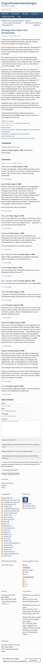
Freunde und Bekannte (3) (12, 543)
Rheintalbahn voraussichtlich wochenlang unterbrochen (15, 134)
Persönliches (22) (9, 551)
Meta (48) (6, 521)
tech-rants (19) (8, 517)
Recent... (4, 485)
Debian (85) (8, 506)
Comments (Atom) (30, 508)
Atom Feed (27, 503)
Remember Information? (10, 470)
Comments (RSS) (29, 506)
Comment (4, 419)
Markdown (4, 440)
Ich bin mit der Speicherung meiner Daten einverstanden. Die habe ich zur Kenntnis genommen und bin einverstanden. (21, 464)
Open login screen (7, 565)
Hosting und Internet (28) (11, 511)
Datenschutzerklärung (8, 464)
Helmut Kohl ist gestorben (8, 136)
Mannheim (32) (8, 547)
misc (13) (6, 523)
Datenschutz (15, 14)
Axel (2, 267)
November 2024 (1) (7, 483)
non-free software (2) (10, 513)
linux (25, 581)
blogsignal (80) (8, 498)
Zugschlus (34, 14)
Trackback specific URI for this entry (10, 147)
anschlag (17, 123)
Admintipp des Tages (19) (12, 502)
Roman (3, 216)
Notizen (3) (6, 532)
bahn (21, 123)
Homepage (4, 414)
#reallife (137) (7, 534)
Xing (19, 16)
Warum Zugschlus (6, 127)
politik (28, 123)
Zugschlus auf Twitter (8, 16)
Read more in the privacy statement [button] (14, 661)
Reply (9, 179)
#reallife (3, 121)
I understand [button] (33, 660)
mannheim (26, 583)
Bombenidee (28, 150)
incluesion (29, 577)
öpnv (25, 123)
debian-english (28, 570)
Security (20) (8, 515)
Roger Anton (5, 166)
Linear (14, 163)
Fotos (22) (7, 538)
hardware (26, 574)
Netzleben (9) (7, 526)
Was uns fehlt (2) (9, 519)
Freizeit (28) (7, 541)
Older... (3, 487)
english (26, 572)
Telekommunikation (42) (11, 553)
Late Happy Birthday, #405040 (20, 20)
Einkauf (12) (7, 536)
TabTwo (4, 233)
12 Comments (10, 121)
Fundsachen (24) (9, 528)
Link (6, 179)
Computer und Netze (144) (11, 500)
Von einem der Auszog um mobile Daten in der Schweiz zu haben (18, 138)
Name (3, 403)
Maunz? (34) (8, 549)
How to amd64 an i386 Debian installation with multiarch (32, 619)
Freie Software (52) (10, 504)
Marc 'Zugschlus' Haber (9, 254)
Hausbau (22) (8, 545)
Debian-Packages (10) (12, 508)
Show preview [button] (5, 153)
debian (27, 567)
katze (25, 579)
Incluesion (25, 14)
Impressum (4, 14)
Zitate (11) (7, 530)
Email (3, 408)
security (25, 586)
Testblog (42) (7, 556)
